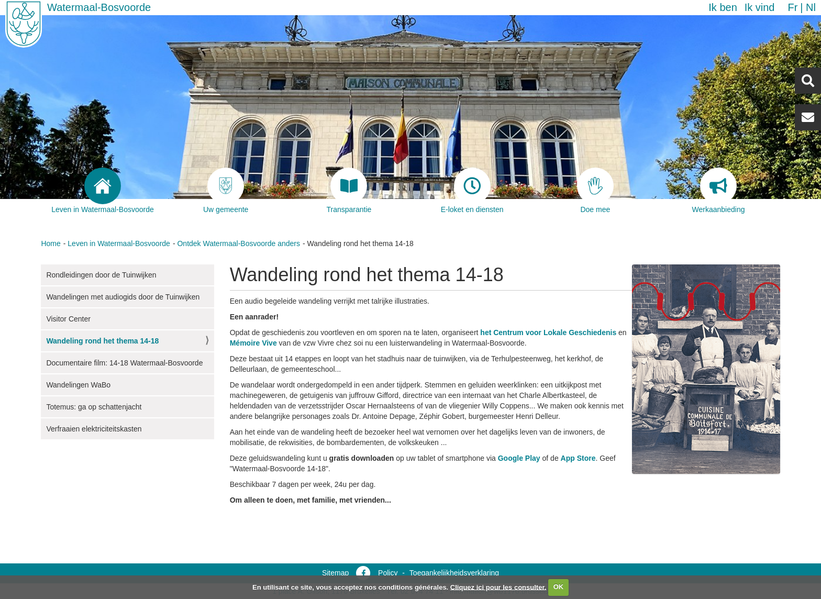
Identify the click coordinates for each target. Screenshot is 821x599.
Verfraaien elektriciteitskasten (93, 429)
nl (811, 7)
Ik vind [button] (760, 7)
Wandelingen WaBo (78, 385)
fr (792, 7)
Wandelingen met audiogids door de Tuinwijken (122, 297)
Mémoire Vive (253, 343)
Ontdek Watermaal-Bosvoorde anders (238, 243)
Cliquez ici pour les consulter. (498, 587)
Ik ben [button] (722, 7)
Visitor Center (68, 319)
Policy (387, 573)
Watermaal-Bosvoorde (99, 7)
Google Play (519, 458)
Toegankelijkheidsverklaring (454, 573)
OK (558, 587)
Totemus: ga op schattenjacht (93, 407)
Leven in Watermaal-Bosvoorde (119, 243)
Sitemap (335, 573)
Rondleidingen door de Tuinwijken (101, 275)
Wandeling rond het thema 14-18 (102, 341)
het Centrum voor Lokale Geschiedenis (548, 332)
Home (50, 243)
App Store (578, 458)
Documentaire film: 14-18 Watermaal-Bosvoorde (124, 363)
